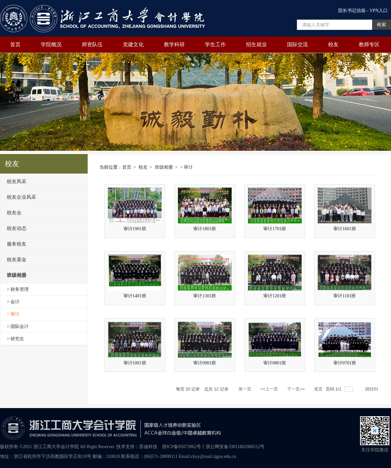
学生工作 (215, 44)
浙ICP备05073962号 (181, 446)
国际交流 (297, 44)
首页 (15, 44)
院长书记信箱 (352, 10)
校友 (333, 44)
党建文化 (133, 44)
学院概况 (51, 44)
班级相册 (164, 167)
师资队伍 (92, 44)
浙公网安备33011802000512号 (235, 446)
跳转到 (372, 389)
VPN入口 (378, 10)
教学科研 (174, 44)
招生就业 (256, 44)
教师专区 (369, 44)
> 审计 (186, 167)
